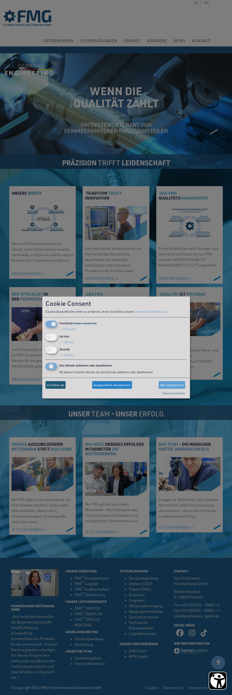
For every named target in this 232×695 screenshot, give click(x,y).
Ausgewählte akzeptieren (112, 385)
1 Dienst (66, 342)
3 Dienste (67, 329)
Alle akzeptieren (172, 385)
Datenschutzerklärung (150, 311)
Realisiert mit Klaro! (174, 393)
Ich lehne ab (55, 385)
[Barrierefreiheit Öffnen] (218, 681)
